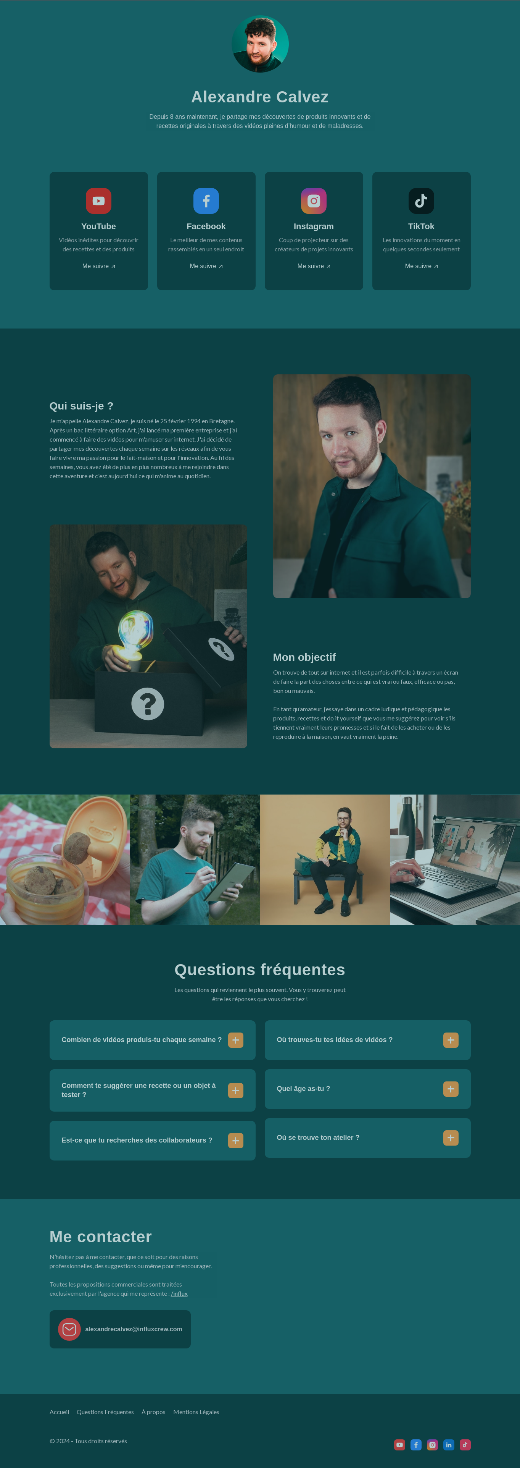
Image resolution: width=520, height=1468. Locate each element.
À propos (154, 1411)
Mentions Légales (196, 1411)
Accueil (59, 1411)
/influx (179, 1293)
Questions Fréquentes (105, 1411)
